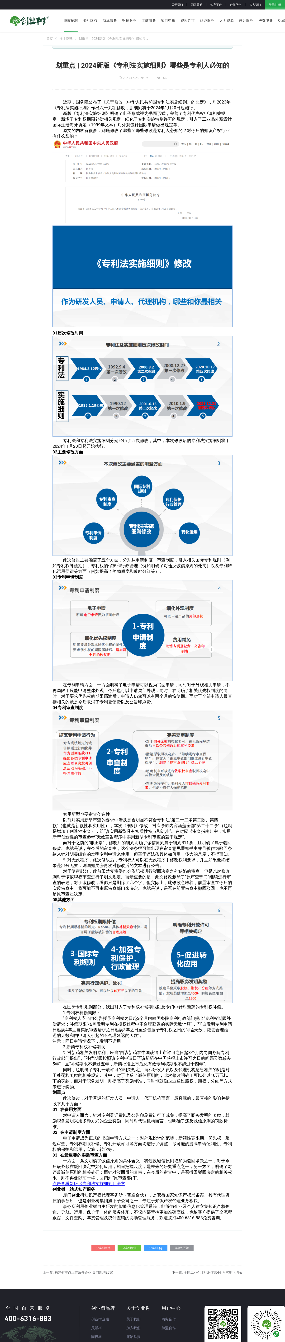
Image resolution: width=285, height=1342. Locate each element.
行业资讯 (65, 39)
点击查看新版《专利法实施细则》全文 (88, 1183)
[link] (49, 39)
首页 (49, 39)
